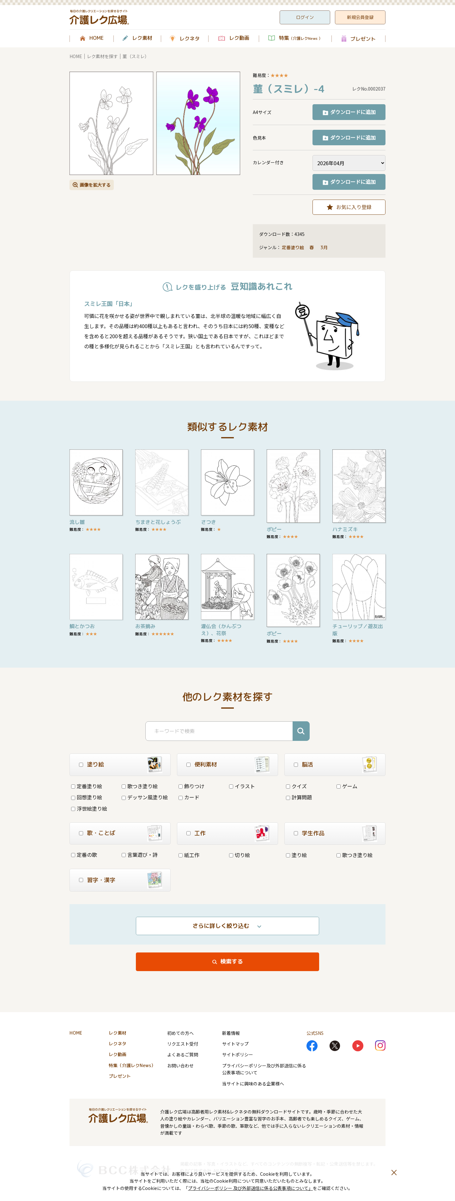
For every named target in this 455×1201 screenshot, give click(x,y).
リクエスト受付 (182, 1044)
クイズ (296, 786)
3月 (324, 247)
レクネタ (189, 38)
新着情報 (231, 1033)
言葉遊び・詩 (140, 854)
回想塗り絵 (86, 797)
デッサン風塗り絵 (145, 797)
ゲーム (347, 786)
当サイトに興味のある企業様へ (253, 1083)
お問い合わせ (180, 1065)
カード (189, 797)
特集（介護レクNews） (132, 1065)
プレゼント (363, 38)
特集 (300, 38)
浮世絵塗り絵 (89, 808)
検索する (231, 961)
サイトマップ (235, 1044)
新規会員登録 (360, 17)
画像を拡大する (95, 185)
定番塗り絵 (293, 247)
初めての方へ (180, 1033)
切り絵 (239, 855)
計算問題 (299, 797)
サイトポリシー (237, 1054)
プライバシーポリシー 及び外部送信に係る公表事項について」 (250, 1188)
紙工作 (189, 855)
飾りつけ (191, 786)
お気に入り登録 (354, 207)
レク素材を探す (102, 56)
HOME (96, 38)
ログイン (305, 17)
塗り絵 (296, 855)
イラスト (242, 786)
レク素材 (142, 38)
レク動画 (239, 38)
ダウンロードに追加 (353, 112)
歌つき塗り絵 (140, 786)
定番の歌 (84, 854)
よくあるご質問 (182, 1054)
